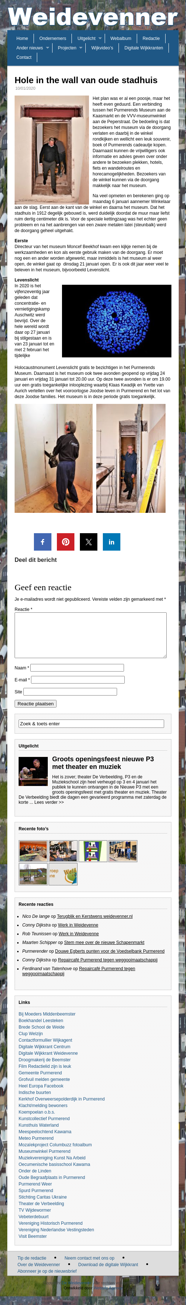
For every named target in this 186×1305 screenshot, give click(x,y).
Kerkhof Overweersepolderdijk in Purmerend (62, 1107)
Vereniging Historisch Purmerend (50, 1232)
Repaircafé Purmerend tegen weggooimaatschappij (108, 968)
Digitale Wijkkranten (143, 47)
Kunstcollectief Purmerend (44, 1127)
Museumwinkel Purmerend (44, 1160)
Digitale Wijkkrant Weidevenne (48, 1062)
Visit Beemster (33, 1245)
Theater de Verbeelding (41, 1212)
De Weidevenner (76, 1291)
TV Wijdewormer (35, 1218)
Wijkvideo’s (102, 47)
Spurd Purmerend (36, 1199)
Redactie (151, 38)
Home (22, 38)
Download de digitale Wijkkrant (108, 1273)
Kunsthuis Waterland (39, 1133)
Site (18, 700)
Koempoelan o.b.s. (37, 1120)
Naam (22, 676)
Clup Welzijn (31, 1042)
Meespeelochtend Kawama (45, 1140)
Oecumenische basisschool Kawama (54, 1173)
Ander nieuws (29, 47)
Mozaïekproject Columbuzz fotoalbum (55, 1153)
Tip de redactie (32, 1266)
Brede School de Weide (42, 1035)
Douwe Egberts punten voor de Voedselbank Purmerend (109, 959)
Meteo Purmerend (36, 1147)
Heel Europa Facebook (41, 1094)
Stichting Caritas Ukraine (43, 1205)
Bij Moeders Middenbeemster (47, 1022)
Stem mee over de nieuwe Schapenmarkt (104, 951)
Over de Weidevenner (39, 1273)
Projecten (67, 47)
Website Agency (108, 1296)
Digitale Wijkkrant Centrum (44, 1055)
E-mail (22, 688)
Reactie (23, 609)
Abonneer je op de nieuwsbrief (47, 1279)
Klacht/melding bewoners (43, 1114)
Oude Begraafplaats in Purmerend (52, 1186)
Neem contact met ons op (90, 1266)
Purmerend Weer (35, 1192)
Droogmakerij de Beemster (45, 1068)
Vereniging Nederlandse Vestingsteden (56, 1238)
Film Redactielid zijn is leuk (45, 1075)
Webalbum (121, 38)
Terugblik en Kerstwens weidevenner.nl (94, 925)
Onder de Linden (35, 1179)
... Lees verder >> (47, 811)
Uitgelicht (86, 38)
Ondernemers (52, 38)
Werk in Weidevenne (78, 933)
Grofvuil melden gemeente (44, 1088)
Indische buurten (35, 1101)
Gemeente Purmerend (40, 1081)
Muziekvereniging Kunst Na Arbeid (52, 1166)
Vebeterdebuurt (34, 1225)
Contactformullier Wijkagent (45, 1048)
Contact (23, 57)
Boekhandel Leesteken (41, 1029)
